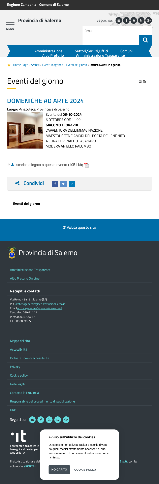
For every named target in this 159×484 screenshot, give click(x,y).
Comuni (126, 51)
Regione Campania (21, 4)
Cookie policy (19, 375)
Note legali (17, 384)
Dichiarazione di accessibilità (29, 358)
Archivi (35, 64)
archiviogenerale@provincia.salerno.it (39, 308)
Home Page (20, 64)
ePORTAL (30, 466)
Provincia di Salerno (39, 20)
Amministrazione (48, 51)
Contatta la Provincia (24, 392)
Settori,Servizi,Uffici (91, 51)
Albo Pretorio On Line (24, 278)
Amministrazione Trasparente (100, 55)
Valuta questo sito (81, 227)
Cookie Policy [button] (85, 469)
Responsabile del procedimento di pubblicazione (42, 401)
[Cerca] (112, 30)
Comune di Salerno (54, 4)
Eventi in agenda (52, 64)
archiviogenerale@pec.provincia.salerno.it (40, 304)
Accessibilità (18, 349)
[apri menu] (10, 24)
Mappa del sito (20, 340)
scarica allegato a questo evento (41, 165)
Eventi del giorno (76, 64)
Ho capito (59, 469)
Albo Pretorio (53, 55)
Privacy (15, 366)
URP (13, 410)
